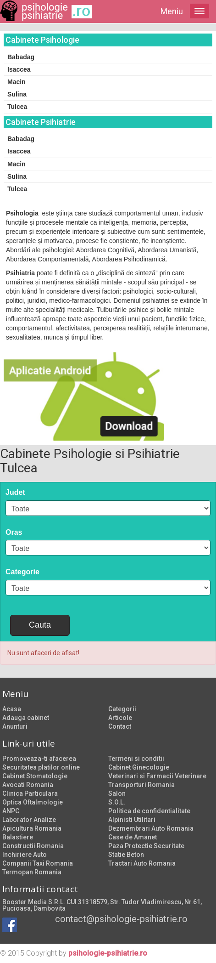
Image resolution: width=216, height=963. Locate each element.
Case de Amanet (132, 837)
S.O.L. (116, 802)
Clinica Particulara (30, 793)
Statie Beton (126, 854)
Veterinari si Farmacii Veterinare (157, 776)
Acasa (11, 709)
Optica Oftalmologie (32, 802)
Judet (15, 492)
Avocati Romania (27, 785)
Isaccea (19, 69)
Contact (119, 726)
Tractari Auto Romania (142, 863)
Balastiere (17, 837)
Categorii (122, 709)
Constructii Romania (33, 846)
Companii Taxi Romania (37, 863)
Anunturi (15, 726)
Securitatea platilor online (41, 767)
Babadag (20, 57)
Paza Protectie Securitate (146, 846)
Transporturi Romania (141, 785)
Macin (16, 81)
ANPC (10, 811)
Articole (120, 717)
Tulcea (17, 106)
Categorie (22, 572)
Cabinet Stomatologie (34, 776)
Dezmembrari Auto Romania (151, 828)
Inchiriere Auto (24, 854)
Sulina (17, 94)
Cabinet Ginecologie (138, 767)
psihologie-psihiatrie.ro (107, 953)
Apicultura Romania (31, 828)
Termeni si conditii (136, 758)
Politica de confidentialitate (149, 811)
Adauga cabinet (25, 717)
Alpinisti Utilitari (131, 819)
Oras (14, 532)
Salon (117, 793)
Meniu (172, 11)
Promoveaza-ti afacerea (39, 758)
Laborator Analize (29, 819)
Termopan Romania (31, 872)
